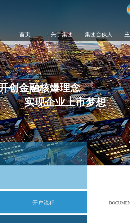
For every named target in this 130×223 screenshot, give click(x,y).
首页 (24, 34)
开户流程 (43, 203)
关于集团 (62, 34)
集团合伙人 (99, 34)
